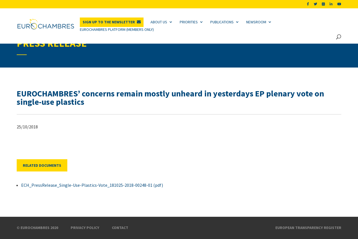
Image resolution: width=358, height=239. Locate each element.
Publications (222, 21)
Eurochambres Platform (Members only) (117, 29)
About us (158, 21)
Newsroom (256, 21)
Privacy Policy (85, 227)
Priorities (189, 21)
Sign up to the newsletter (109, 21)
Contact (120, 227)
